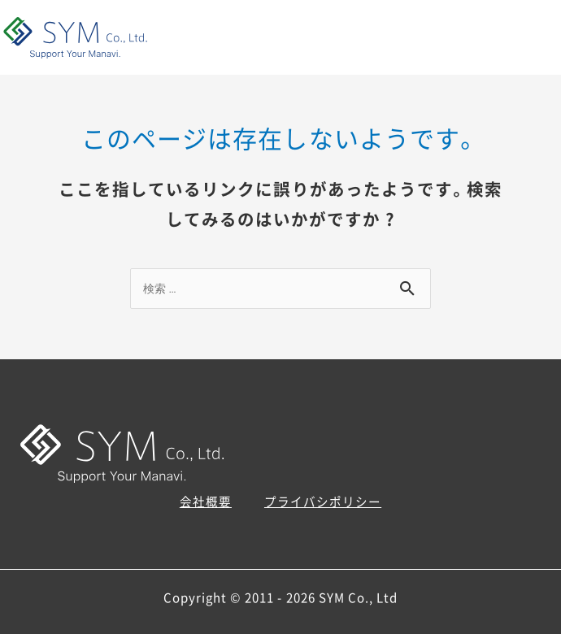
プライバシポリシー (322, 501)
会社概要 (206, 501)
